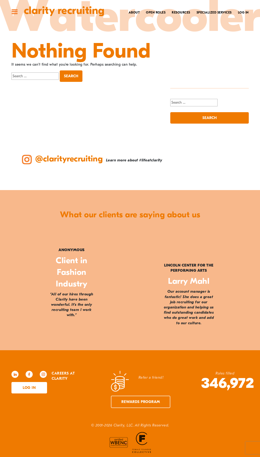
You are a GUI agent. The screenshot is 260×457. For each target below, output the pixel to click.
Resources (181, 12)
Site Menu (14, 11)
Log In (243, 12)
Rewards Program (140, 402)
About (134, 12)
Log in (29, 388)
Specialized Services (214, 12)
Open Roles (155, 12)
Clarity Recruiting (64, 10)
